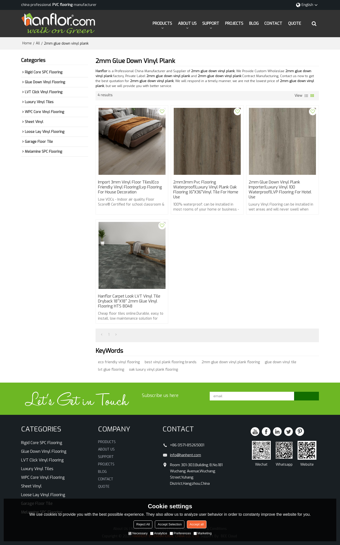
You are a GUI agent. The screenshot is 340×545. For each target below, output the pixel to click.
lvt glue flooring (111, 369)
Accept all (197, 524)
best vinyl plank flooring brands (171, 362)
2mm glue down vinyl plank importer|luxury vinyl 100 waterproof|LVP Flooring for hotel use (280, 190)
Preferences (180, 533)
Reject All (143, 524)
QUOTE (294, 23)
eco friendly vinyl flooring (119, 362)
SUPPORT (210, 23)
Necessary (137, 533)
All (38, 43)
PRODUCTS (162, 23)
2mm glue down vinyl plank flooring (231, 362)
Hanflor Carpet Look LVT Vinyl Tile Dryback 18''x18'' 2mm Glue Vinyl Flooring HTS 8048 (129, 301)
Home (27, 43)
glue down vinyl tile (280, 362)
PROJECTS (234, 23)
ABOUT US (187, 23)
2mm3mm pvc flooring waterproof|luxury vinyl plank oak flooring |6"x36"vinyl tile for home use (205, 190)
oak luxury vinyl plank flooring (153, 369)
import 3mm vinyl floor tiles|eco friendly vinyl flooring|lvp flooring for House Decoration (130, 187)
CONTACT (273, 23)
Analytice (158, 533)
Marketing (203, 533)
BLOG (254, 23)
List (306, 95)
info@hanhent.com (185, 455)
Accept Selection (170, 524)
